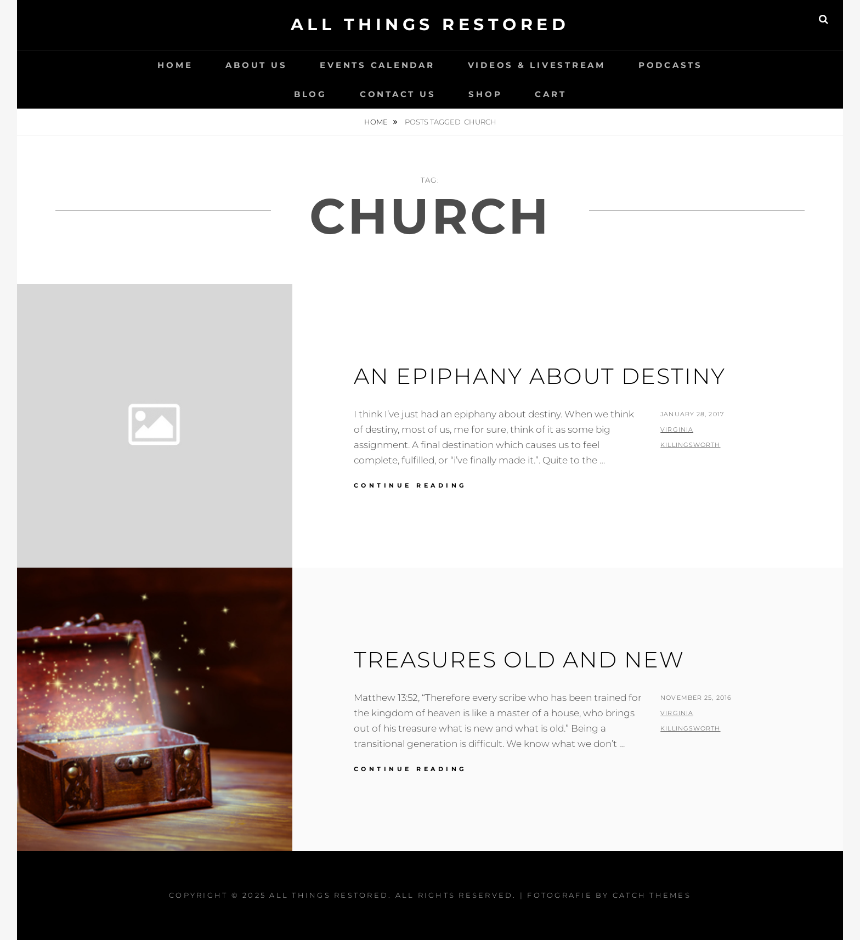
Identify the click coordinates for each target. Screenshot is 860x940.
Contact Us (398, 94)
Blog (310, 94)
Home (175, 65)
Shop (485, 94)
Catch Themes (652, 895)
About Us (256, 65)
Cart (550, 94)
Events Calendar (377, 65)
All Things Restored (430, 24)
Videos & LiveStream (537, 65)
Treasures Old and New (519, 659)
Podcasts (670, 65)
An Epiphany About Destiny (540, 376)
